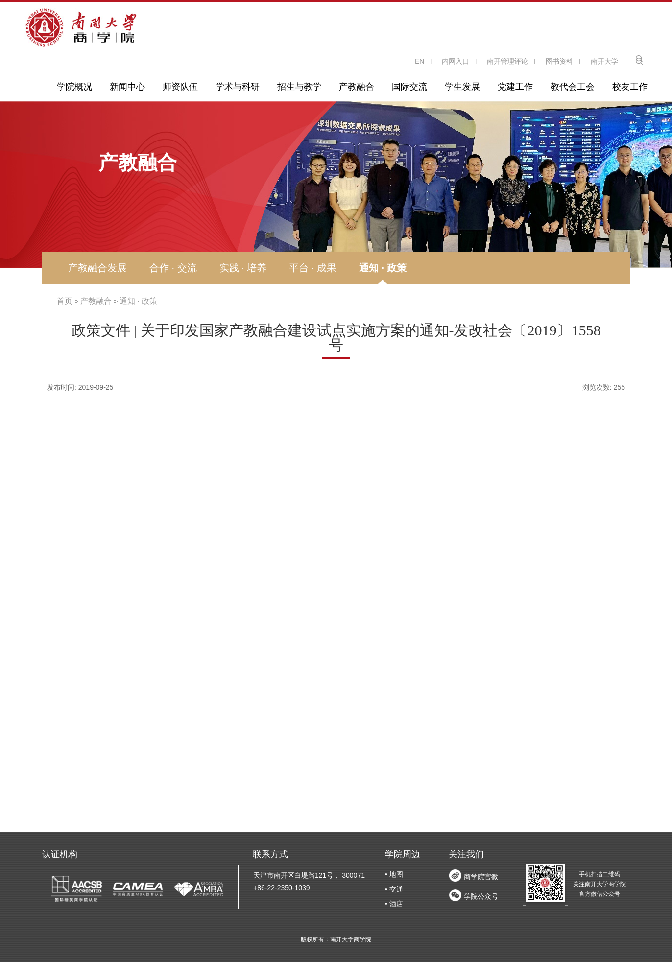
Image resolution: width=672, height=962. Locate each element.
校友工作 (630, 87)
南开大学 (604, 61)
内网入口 (455, 61)
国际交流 (409, 87)
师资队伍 (180, 87)
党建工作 (515, 87)
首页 (64, 301)
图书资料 (559, 61)
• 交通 (394, 889)
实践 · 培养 (243, 267)
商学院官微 (481, 877)
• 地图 (394, 874)
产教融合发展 (97, 267)
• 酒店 (394, 904)
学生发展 (462, 87)
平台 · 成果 (312, 267)
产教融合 (356, 87)
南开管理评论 (507, 61)
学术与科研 (238, 87)
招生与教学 (299, 87)
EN (419, 61)
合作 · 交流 (173, 267)
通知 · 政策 (383, 267)
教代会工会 (573, 87)
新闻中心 (127, 87)
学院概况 (74, 87)
